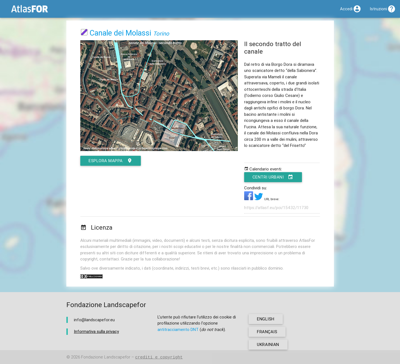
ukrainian (268, 344)
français (267, 331)
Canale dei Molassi (120, 32)
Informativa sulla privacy (96, 331)
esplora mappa (110, 161)
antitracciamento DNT (178, 329)
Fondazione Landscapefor (105, 357)
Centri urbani (273, 177)
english (265, 319)
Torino (161, 33)
